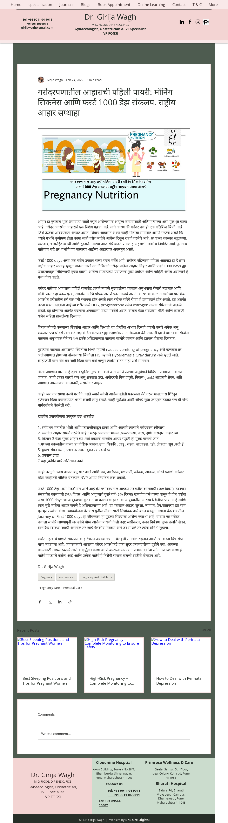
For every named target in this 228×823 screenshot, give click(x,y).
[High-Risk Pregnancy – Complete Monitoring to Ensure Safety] (114, 654)
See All (206, 630)
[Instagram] (198, 22)
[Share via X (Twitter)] (50, 602)
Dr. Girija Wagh (110, 17)
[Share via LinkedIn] (60, 602)
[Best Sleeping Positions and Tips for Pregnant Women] (47, 654)
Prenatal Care (72, 588)
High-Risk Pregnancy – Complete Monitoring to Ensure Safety (110, 681)
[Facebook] (190, 22)
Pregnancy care (49, 588)
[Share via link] (70, 602)
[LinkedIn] (182, 22)
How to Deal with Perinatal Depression (179, 681)
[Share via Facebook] (40, 602)
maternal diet (67, 577)
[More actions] (187, 79)
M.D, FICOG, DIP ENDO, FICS (110, 25)
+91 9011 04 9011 (40, 19)
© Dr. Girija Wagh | (93, 820)
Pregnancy (46, 577)
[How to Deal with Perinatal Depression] (180, 654)
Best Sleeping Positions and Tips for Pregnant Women (46, 681)
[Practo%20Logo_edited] (206, 22)
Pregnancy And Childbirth (97, 577)
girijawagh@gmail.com (37, 27)
